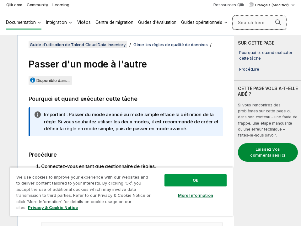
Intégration (56, 22)
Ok (195, 180)
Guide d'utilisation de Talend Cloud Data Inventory (78, 44)
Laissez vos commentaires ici (267, 152)
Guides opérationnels (201, 22)
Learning (60, 4)
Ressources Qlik (228, 4)
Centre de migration (114, 22)
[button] (278, 22)
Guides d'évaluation (157, 22)
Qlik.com (14, 4)
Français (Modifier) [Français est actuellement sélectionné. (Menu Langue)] (272, 5)
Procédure (249, 69)
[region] (121, 191)
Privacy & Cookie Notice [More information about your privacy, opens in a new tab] (53, 207)
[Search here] (259, 22)
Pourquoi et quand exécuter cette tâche (266, 55)
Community (37, 4)
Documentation (21, 22)
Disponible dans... (53, 80)
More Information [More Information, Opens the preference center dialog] (195, 195)
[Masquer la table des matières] (8, 45)
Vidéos (84, 22)
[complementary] (267, 130)
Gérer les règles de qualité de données (170, 44)
